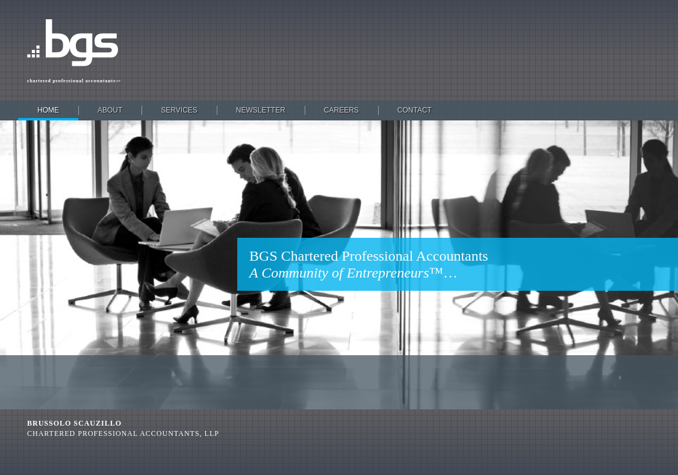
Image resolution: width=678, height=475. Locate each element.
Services (179, 110)
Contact (414, 110)
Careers (341, 110)
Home (48, 110)
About (110, 110)
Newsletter (260, 110)
